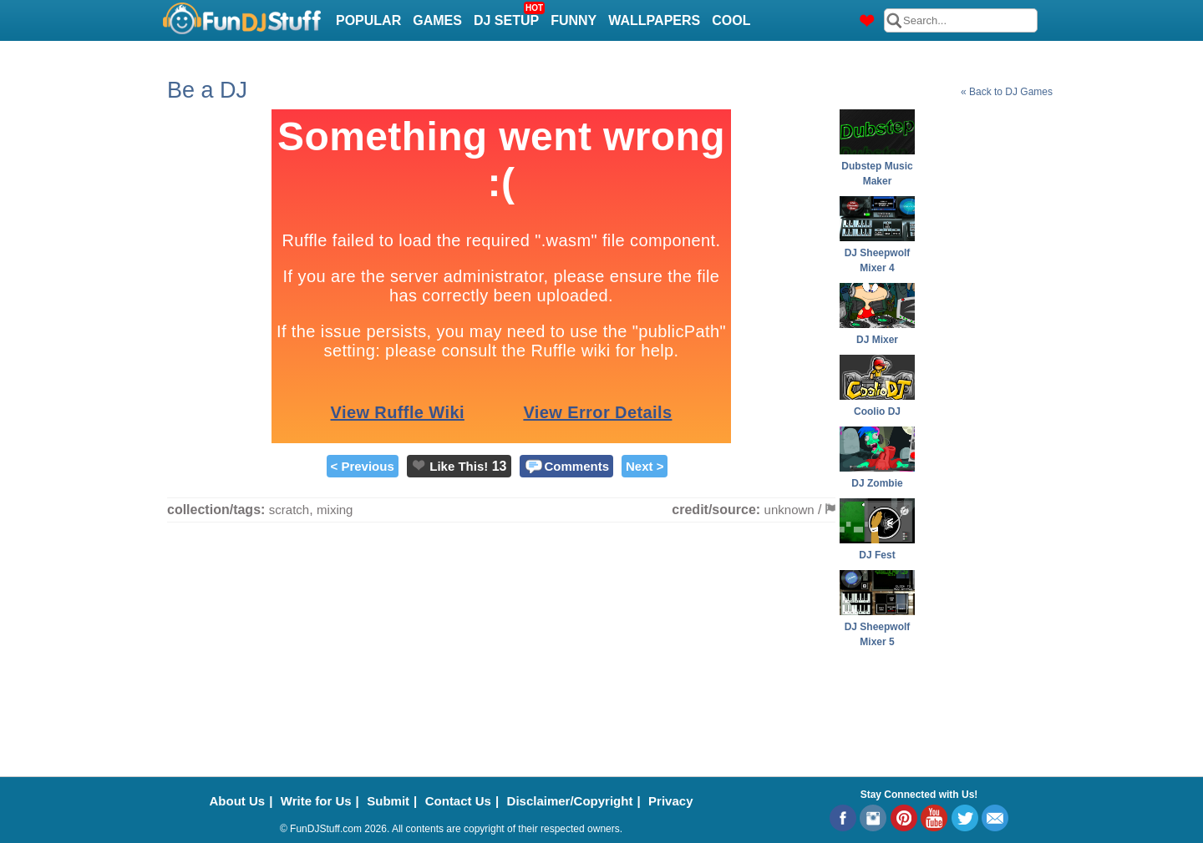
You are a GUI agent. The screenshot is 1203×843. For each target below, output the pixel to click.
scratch (289, 509)
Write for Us (316, 801)
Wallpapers (654, 20)
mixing (335, 509)
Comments (577, 466)
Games (437, 20)
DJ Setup (508, 15)
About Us (238, 801)
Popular (368, 20)
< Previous (362, 466)
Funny (573, 20)
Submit (388, 801)
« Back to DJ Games (1007, 92)
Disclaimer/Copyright (570, 801)
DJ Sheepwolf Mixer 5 (877, 627)
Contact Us (458, 801)
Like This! (458, 466)
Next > (644, 466)
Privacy (670, 801)
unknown (789, 509)
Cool (731, 20)
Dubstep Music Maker (877, 166)
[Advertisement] (986, 359)
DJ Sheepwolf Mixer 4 (877, 253)
